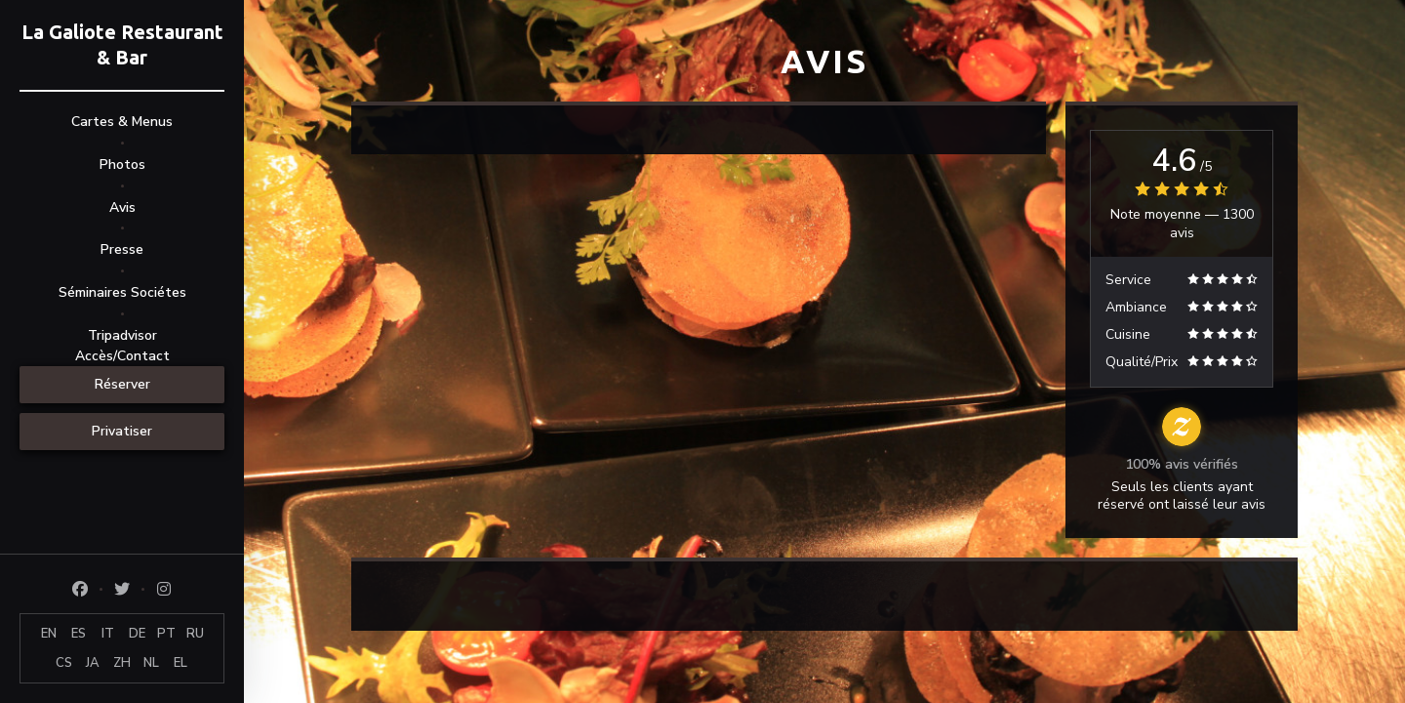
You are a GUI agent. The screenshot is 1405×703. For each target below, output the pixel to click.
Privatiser (122, 431)
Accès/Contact (122, 356)
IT (107, 633)
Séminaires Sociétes (122, 292)
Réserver (122, 384)
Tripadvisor (122, 335)
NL (151, 663)
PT (166, 633)
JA (93, 663)
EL (180, 663)
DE (137, 633)
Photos (122, 164)
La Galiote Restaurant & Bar (122, 44)
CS (64, 663)
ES (78, 633)
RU (195, 633)
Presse (121, 249)
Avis (122, 207)
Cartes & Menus (122, 121)
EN (49, 633)
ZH (122, 663)
